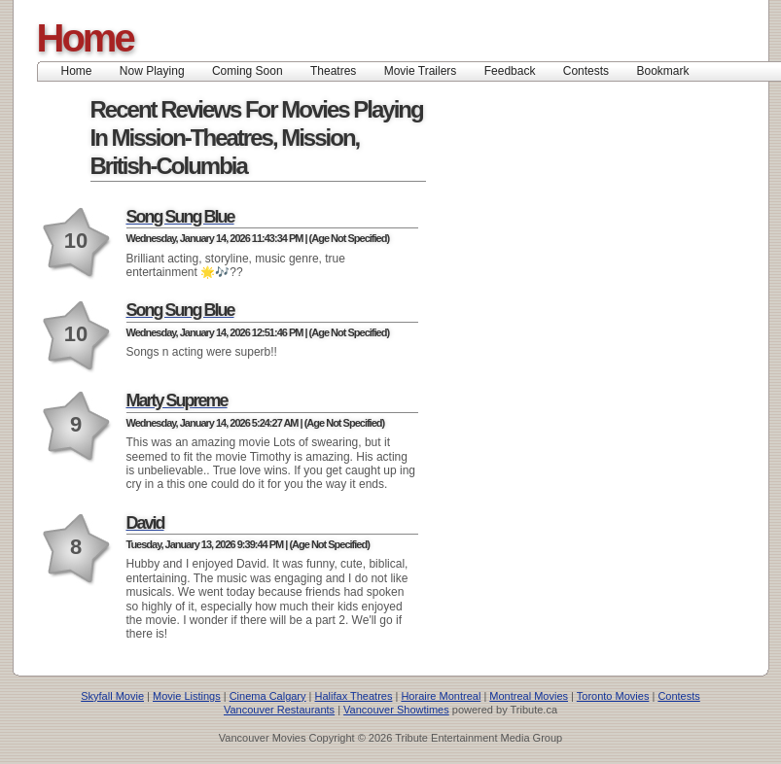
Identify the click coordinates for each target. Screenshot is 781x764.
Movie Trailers (420, 71)
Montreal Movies (528, 696)
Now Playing (152, 71)
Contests (586, 71)
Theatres (333, 71)
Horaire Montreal (440, 696)
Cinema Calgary (268, 696)
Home (85, 38)
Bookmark (668, 71)
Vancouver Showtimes (396, 709)
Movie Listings (187, 696)
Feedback (510, 71)
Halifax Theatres (354, 696)
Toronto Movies (613, 696)
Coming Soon (247, 71)
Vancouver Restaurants (279, 709)
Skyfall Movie (112, 696)
